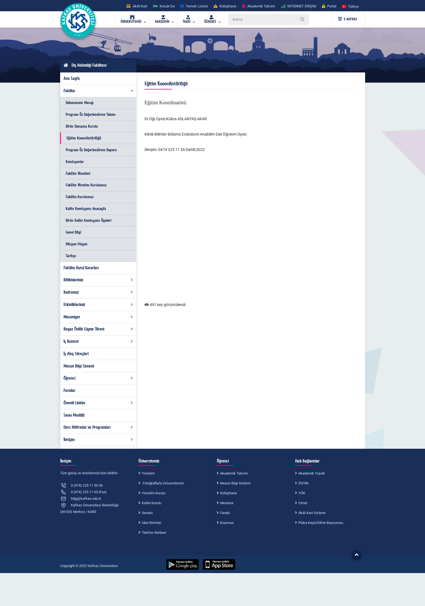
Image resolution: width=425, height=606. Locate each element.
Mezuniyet (98, 317)
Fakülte (98, 90)
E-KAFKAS (347, 19)
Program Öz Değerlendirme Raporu (91, 150)
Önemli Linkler (98, 402)
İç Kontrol (98, 341)
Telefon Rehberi (154, 533)
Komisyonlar (75, 161)
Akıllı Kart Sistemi (312, 513)
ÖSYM (303, 483)
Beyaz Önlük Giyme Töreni (98, 329)
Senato (147, 513)
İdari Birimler (151, 523)
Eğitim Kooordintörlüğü (83, 138)
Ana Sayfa (71, 78)
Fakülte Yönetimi (78, 173)
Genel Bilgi (73, 232)
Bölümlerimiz (98, 279)
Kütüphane (228, 493)
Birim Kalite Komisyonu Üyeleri (88, 220)
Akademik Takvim (234, 473)
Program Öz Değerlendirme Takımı (90, 114)
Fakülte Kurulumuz (79, 197)
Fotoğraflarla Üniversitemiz (163, 483)
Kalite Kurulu (151, 503)
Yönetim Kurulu (153, 493)
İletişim (98, 439)
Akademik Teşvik (311, 473)
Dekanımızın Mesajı (79, 102)
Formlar (69, 390)
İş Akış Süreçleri (75, 353)
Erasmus (227, 523)
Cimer (302, 503)
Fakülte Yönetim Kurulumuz (86, 185)
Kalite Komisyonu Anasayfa (86, 208)
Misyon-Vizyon (76, 244)
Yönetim (148, 473)
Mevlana (226, 503)
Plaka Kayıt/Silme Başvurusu (320, 523)
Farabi (225, 513)
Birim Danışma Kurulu (82, 126)
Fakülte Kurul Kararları (81, 267)
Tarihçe (71, 256)
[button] (350, 6)
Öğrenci (98, 378)
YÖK (301, 493)
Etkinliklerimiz (98, 304)
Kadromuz (98, 292)
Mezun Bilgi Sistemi (78, 366)
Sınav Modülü (73, 415)
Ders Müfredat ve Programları (98, 427)
